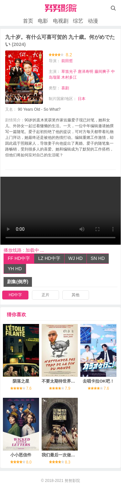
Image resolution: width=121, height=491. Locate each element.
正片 (45, 295)
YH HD (15, 268)
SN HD (98, 258)
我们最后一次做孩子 (60, 454)
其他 (75, 295)
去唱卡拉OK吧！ (98, 381)
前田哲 (67, 61)
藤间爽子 (102, 71)
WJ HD (75, 258)
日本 (82, 98)
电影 (43, 21)
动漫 (93, 21)
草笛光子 (69, 71)
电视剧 (60, 21)
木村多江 (69, 77)
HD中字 (15, 295)
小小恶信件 (20, 454)
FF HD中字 (19, 258)
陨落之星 (21, 381)
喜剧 (65, 88)
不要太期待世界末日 (60, 381)
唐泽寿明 (85, 71)
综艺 (78, 21)
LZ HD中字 (49, 258)
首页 (28, 21)
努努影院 (72, 480)
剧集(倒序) (17, 281)
